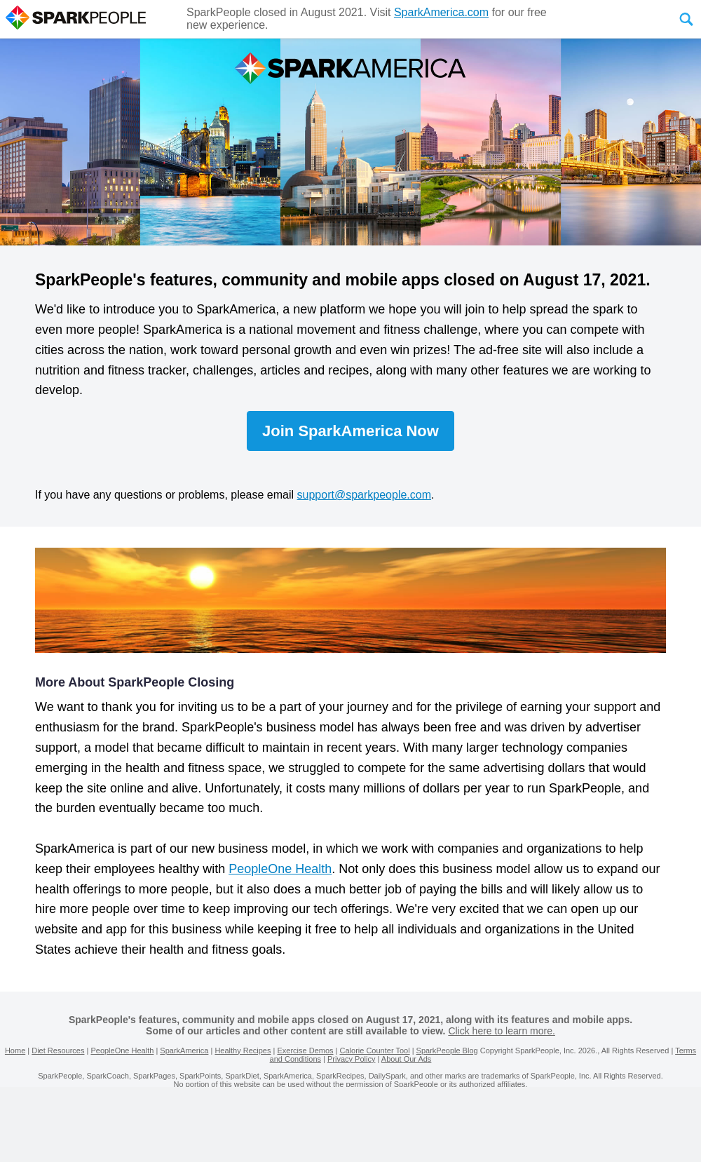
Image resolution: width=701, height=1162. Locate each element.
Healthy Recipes (243, 1050)
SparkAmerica (184, 1050)
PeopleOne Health (280, 869)
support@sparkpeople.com (364, 495)
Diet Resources (58, 1050)
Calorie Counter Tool (375, 1050)
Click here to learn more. (501, 1030)
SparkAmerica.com (441, 12)
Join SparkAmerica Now (350, 431)
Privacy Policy (351, 1059)
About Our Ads (406, 1059)
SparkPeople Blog (447, 1050)
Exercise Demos (305, 1050)
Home (15, 1050)
